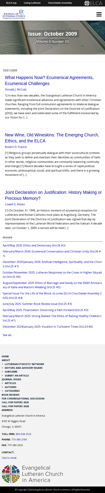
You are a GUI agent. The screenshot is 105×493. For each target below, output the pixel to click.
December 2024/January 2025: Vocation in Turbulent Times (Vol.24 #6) (48, 326)
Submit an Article (17, 375)
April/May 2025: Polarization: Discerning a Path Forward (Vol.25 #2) (45, 310)
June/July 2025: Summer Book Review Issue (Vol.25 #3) (37, 304)
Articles (10, 383)
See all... (7, 335)
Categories (12, 390)
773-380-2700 (19, 439)
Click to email (9, 457)
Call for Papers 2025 (15, 402)
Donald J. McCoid (15, 89)
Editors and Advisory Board (24, 367)
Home (5, 356)
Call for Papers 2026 (15, 406)
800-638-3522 (23, 434)
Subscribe (11, 371)
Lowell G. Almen (15, 204)
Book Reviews (10, 394)
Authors (10, 387)
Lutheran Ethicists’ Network (24, 364)
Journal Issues (11, 379)
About (6, 360)
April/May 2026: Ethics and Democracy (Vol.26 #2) (34, 245)
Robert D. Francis (16, 147)
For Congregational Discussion (23, 398)
